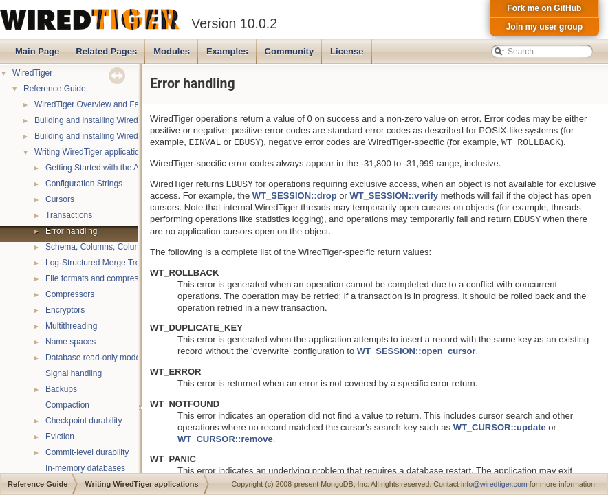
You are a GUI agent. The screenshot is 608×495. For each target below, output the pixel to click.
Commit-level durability (87, 452)
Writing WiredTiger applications (91, 152)
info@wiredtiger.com (494, 484)
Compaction (67, 405)
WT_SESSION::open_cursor (416, 351)
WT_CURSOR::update (499, 427)
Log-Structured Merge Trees (97, 262)
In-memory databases (85, 468)
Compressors (69, 294)
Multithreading (71, 326)
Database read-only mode (92, 357)
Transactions (68, 215)
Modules (171, 51)
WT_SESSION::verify (393, 195)
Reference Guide (54, 89)
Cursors (59, 199)
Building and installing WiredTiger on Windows (119, 136)
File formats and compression (99, 278)
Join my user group (544, 27)
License (346, 51)
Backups (61, 389)
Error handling (71, 231)
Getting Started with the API (95, 168)
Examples (227, 51)
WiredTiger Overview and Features (98, 104)
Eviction (59, 436)
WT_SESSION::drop (294, 195)
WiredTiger (32, 73)
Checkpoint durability (83, 421)
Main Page (37, 51)
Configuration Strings (83, 183)
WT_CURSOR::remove (225, 439)
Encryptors (65, 310)
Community (289, 51)
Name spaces (70, 341)
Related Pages (106, 51)
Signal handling (73, 373)
